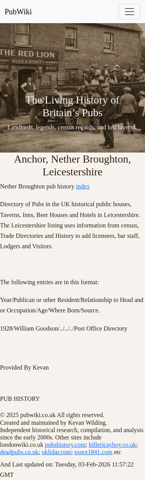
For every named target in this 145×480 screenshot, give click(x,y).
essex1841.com (93, 452)
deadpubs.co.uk (19, 452)
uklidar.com (56, 452)
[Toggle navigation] (129, 11)
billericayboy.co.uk (112, 444)
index (83, 186)
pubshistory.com (65, 444)
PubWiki (18, 11)
